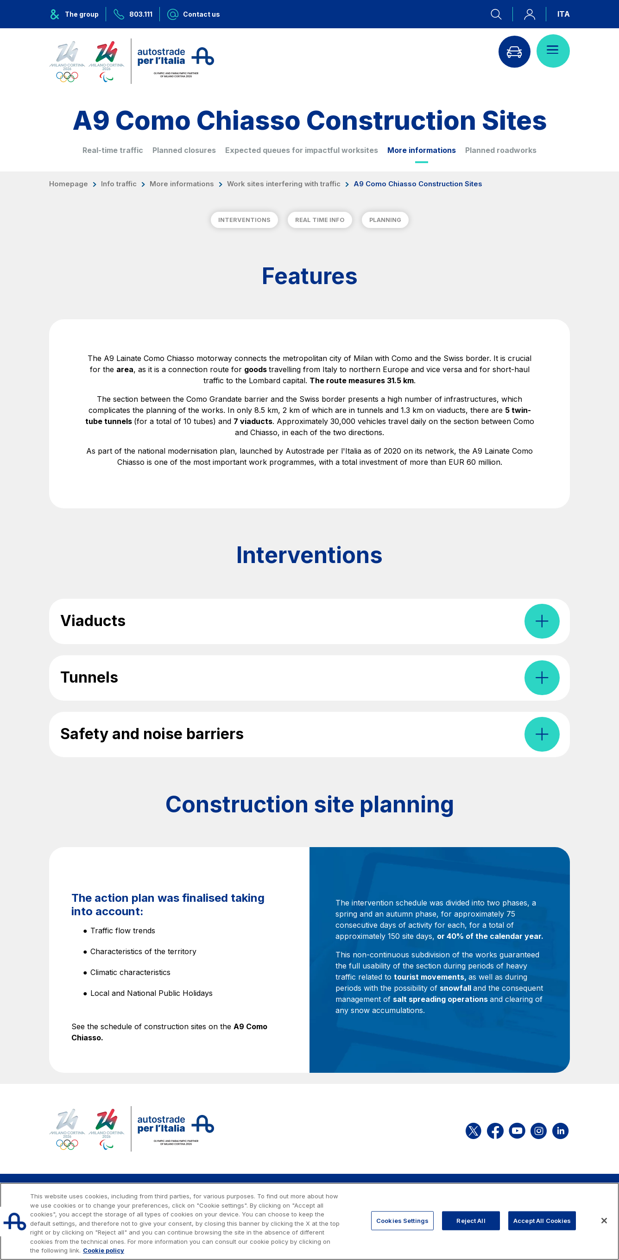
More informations (421, 150)
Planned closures (184, 150)
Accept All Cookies (542, 1220)
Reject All (470, 1220)
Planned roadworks (501, 150)
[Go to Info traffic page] (514, 51)
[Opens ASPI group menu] (77, 14)
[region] (309, 1221)
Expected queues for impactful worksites (301, 150)
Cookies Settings (402, 1220)
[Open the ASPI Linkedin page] (560, 1129)
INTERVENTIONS (244, 219)
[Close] (604, 1220)
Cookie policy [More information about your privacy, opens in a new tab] (103, 1250)
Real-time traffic (112, 150)
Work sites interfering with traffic (284, 184)
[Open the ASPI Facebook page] (495, 1129)
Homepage (68, 184)
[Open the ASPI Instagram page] (539, 1129)
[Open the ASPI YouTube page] (517, 1129)
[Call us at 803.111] (133, 14)
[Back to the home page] (131, 61)
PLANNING (385, 219)
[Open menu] (553, 51)
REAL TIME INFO (320, 219)
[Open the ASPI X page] (473, 1129)
